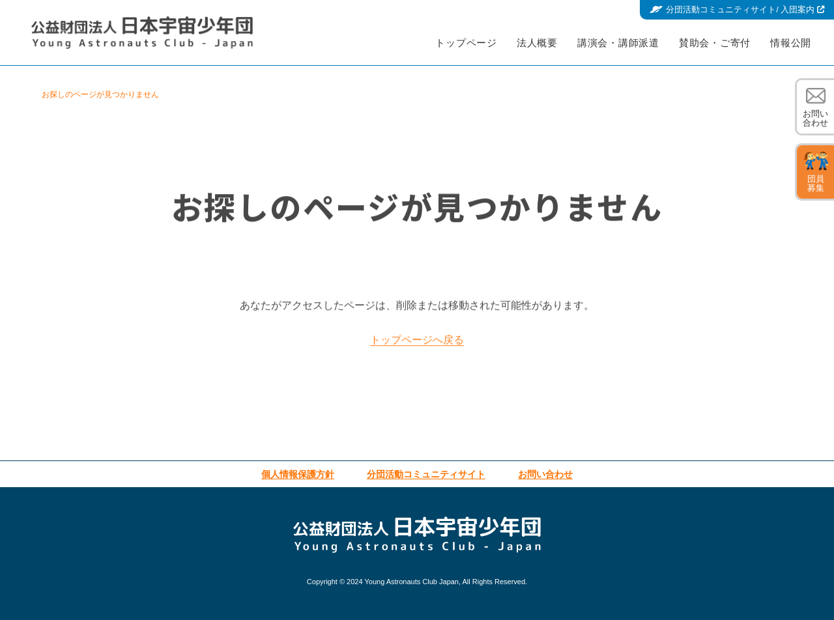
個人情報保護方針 (297, 474)
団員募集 (815, 183)
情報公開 (790, 42)
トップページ (466, 42)
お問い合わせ (815, 118)
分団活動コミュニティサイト (745, 10)
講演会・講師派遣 (618, 42)
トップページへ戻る (417, 344)
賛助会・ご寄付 (715, 42)
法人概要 (537, 42)
